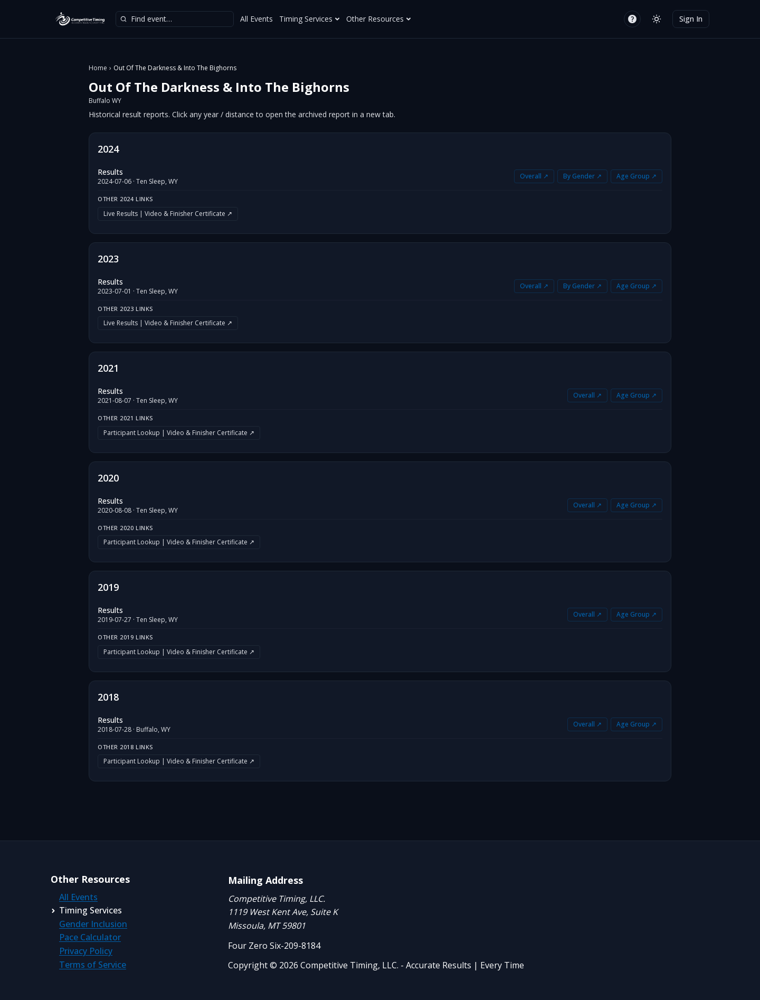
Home (98, 68)
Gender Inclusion (93, 924)
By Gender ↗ (582, 176)
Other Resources (378, 19)
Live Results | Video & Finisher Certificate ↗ (167, 213)
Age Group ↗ (636, 176)
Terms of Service (92, 964)
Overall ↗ (534, 176)
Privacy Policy (85, 951)
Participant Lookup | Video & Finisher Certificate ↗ (178, 432)
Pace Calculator (90, 937)
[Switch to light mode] (656, 19)
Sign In (690, 19)
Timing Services (309, 19)
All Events (256, 19)
